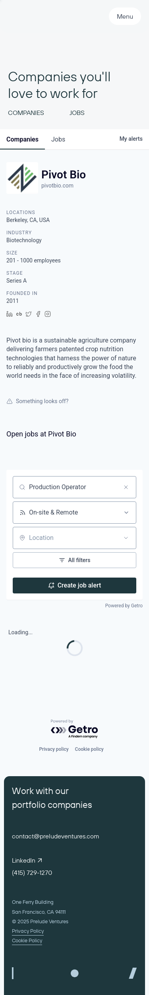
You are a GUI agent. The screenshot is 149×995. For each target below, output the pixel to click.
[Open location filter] (126, 538)
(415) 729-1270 (32, 872)
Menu (125, 16)
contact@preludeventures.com (55, 836)
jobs (58, 139)
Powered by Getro (124, 605)
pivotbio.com (57, 185)
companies (22, 139)
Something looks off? (37, 401)
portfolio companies (52, 804)
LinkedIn (27, 860)
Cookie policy (89, 749)
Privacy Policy (28, 931)
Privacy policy (53, 749)
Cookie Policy (27, 940)
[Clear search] (126, 487)
